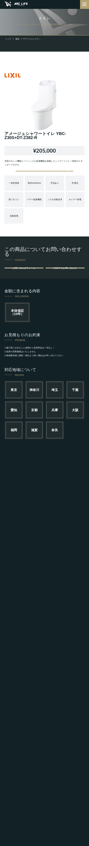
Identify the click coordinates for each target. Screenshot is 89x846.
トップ (8, 39)
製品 (17, 39)
